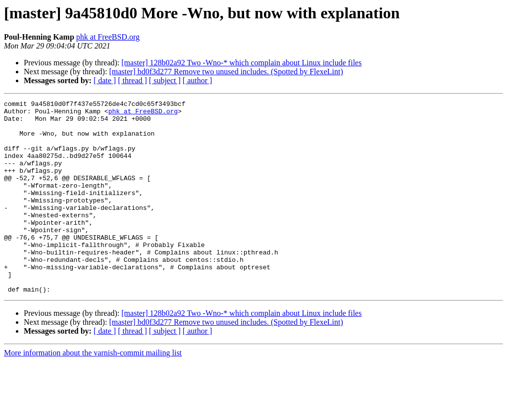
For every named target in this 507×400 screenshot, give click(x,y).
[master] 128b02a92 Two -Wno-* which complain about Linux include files (241, 62)
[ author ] (197, 80)
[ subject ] (165, 80)
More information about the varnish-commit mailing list (93, 391)
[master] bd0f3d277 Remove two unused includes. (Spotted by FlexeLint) (226, 71)
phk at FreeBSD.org (108, 37)
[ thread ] (132, 80)
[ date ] (105, 80)
